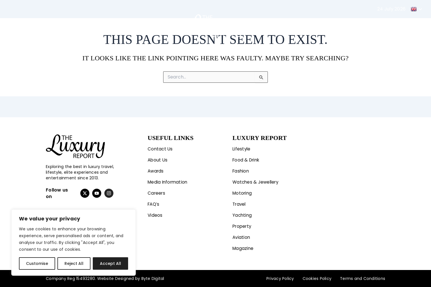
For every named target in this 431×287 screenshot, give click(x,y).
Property (294, 25)
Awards (156, 169)
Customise (37, 263)
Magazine (351, 25)
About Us (158, 157)
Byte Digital (152, 278)
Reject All (73, 263)
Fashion (102, 25)
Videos (155, 214)
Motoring (134, 25)
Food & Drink (247, 157)
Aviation (323, 25)
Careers (157, 191)
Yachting (264, 25)
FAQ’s (154, 203)
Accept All (110, 263)
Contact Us (161, 146)
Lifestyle (68, 25)
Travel (161, 25)
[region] (73, 242)
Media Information (168, 180)
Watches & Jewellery (256, 180)
